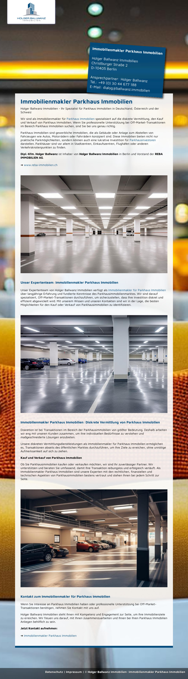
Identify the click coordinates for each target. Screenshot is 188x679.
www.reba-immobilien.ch (40, 165)
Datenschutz (54, 672)
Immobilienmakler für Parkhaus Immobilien (137, 290)
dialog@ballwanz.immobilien (126, 89)
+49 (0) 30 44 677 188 (117, 83)
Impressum (74, 672)
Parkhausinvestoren (143, 140)
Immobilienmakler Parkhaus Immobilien (50, 635)
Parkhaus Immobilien (81, 118)
